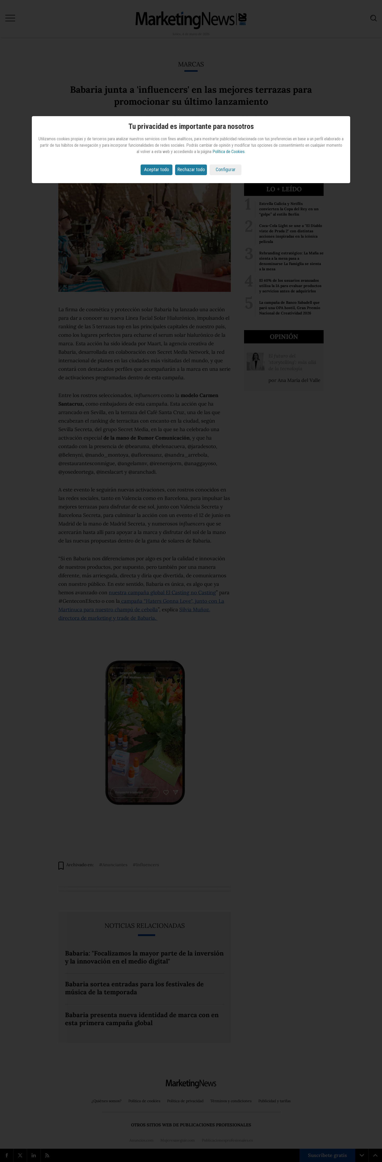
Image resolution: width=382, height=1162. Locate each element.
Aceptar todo (156, 169)
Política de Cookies (228, 151)
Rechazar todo (191, 169)
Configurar (226, 169)
